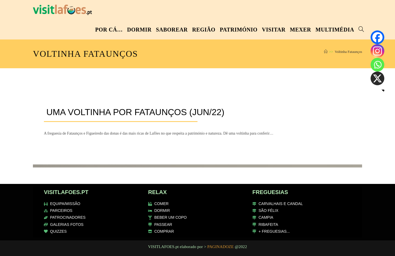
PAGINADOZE (220, 246)
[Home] (326, 52)
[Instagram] (377, 51)
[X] (377, 78)
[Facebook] (377, 37)
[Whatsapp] (377, 65)
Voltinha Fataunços (348, 52)
